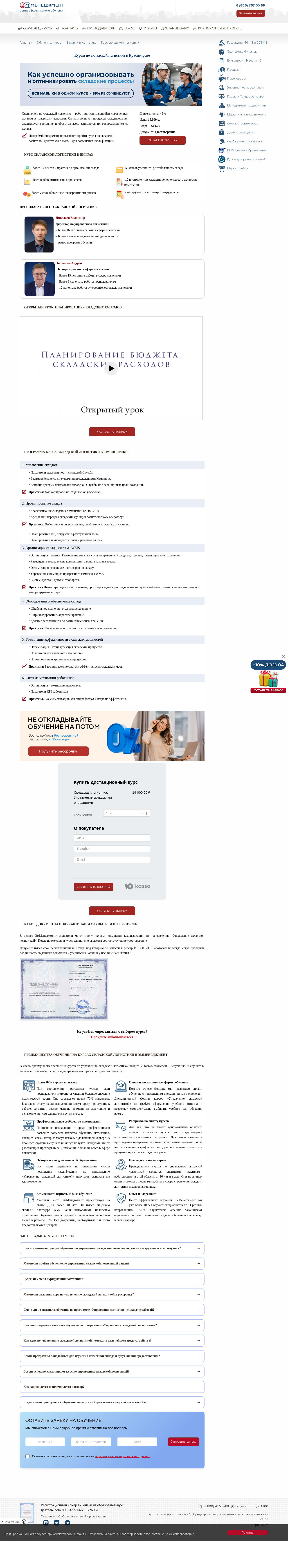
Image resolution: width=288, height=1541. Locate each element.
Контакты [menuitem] (69, 28)
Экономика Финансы (242, 51)
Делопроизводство (241, 132)
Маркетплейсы (238, 168)
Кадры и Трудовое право (245, 96)
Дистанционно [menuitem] (175, 28)
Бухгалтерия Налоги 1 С (244, 60)
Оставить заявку (163, 140)
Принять (247, 1532)
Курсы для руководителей (246, 159)
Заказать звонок (251, 13)
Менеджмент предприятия (246, 105)
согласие (157, 1534)
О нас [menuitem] (129, 28)
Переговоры (236, 78)
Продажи (234, 69)
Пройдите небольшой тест (112, 1037)
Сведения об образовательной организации (73, 1516)
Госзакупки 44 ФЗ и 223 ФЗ (247, 42)
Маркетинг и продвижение (246, 114)
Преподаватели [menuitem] (101, 28)
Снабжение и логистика (244, 141)
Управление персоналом (245, 87)
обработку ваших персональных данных (122, 1456)
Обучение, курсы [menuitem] (37, 28)
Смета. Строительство (243, 123)
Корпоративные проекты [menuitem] (220, 28)
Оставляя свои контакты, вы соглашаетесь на (91, 1456)
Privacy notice (12, 1522)
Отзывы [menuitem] (150, 28)
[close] (2, 1521)
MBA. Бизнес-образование (246, 150)
